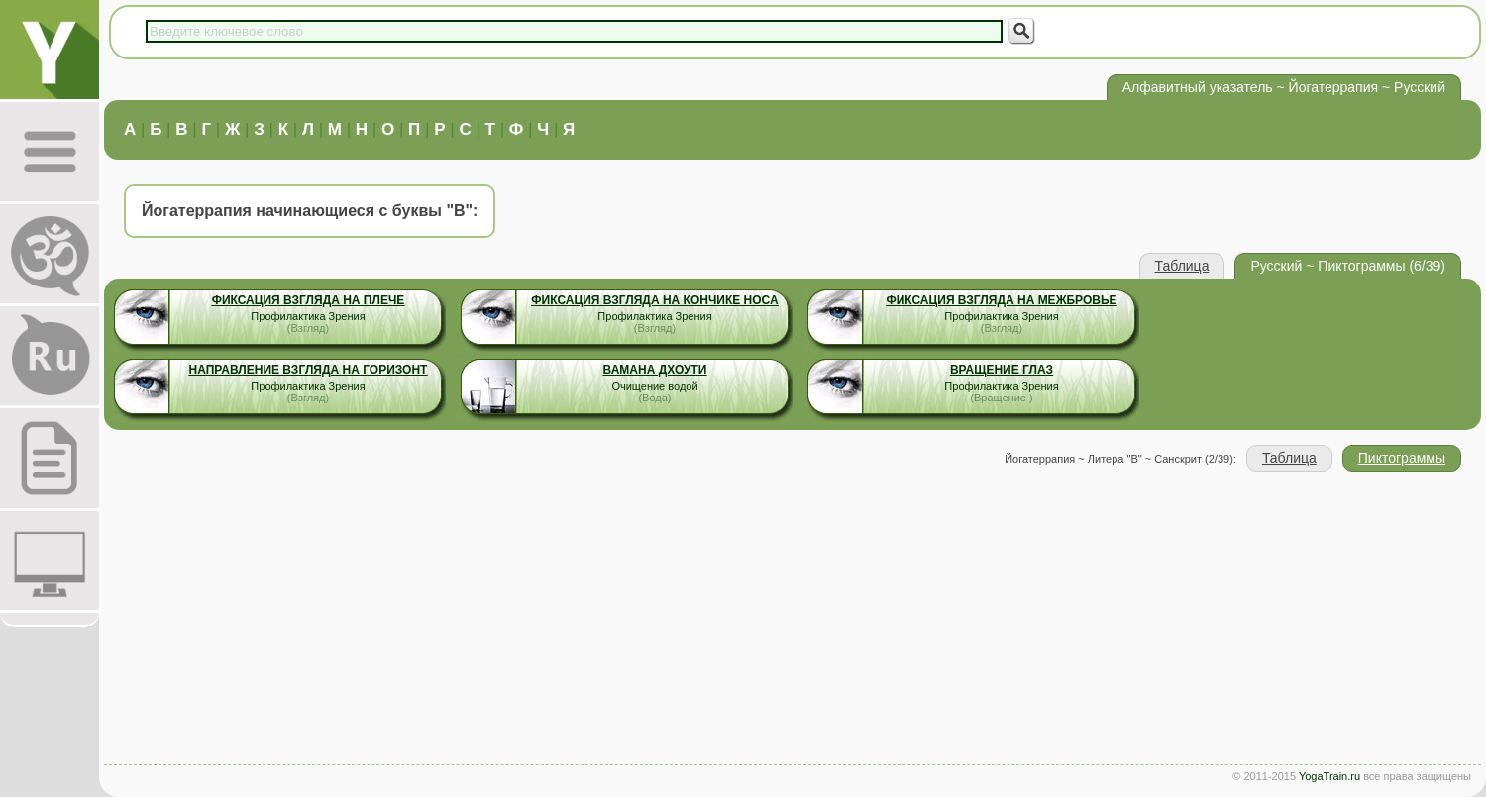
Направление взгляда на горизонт (308, 370)
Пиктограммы (1401, 458)
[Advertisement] (792, 620)
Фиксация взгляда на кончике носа (654, 300)
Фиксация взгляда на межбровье (1001, 300)
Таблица (1182, 266)
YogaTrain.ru (1329, 776)
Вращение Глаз (1001, 370)
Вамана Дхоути (655, 370)
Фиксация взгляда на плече (308, 300)
